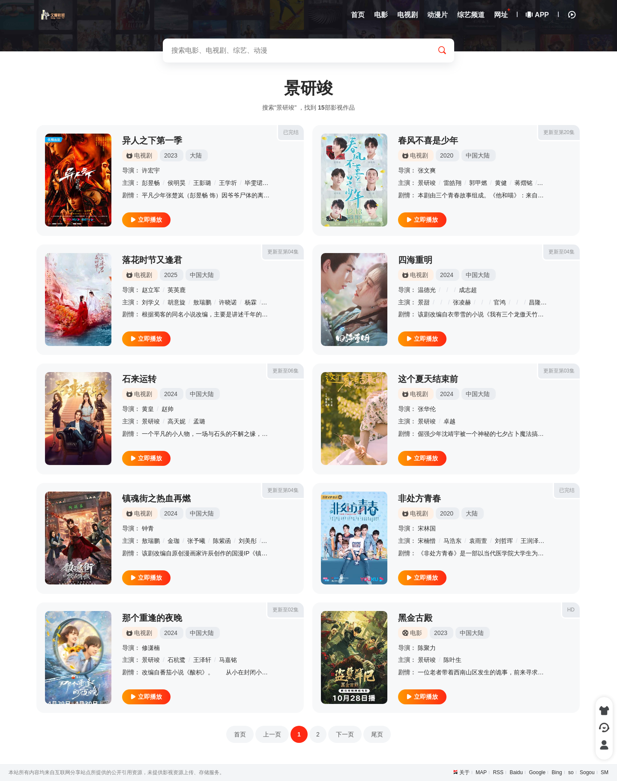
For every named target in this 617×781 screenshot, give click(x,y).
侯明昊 (177, 182)
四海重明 (415, 260)
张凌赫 (462, 302)
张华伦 (427, 408)
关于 (464, 772)
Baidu (516, 772)
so (571, 772)
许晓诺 (228, 302)
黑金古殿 (415, 618)
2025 (170, 274)
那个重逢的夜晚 (152, 618)
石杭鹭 (177, 659)
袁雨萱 (478, 540)
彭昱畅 (151, 182)
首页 (240, 734)
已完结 (291, 132)
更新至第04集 (283, 252)
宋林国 (427, 528)
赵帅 (168, 408)
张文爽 (427, 170)
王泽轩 (202, 659)
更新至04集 (561, 252)
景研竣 (427, 182)
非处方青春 (419, 498)
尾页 (377, 734)
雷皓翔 (452, 182)
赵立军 (151, 289)
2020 (446, 155)
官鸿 (500, 302)
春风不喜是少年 (428, 140)
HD (571, 610)
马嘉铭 (228, 659)
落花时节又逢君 (152, 260)
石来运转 (139, 379)
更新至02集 (286, 610)
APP (538, 14)
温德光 (427, 289)
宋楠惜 (427, 540)
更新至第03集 (559, 371)
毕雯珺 (254, 182)
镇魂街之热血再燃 (156, 498)
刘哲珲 (504, 540)
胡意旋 (177, 302)
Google (537, 772)
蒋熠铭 (524, 182)
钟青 (148, 528)
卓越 (449, 421)
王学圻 (228, 182)
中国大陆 (478, 155)
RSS (498, 772)
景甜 (424, 302)
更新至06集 (286, 371)
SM (604, 772)
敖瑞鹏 (202, 302)
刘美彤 (248, 540)
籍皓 (546, 182)
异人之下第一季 (152, 140)
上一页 (272, 734)
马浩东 (452, 540)
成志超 (468, 289)
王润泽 (530, 540)
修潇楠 (151, 647)
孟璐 (199, 421)
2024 (446, 274)
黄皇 (148, 408)
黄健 (501, 182)
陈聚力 (427, 647)
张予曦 (196, 540)
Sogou (587, 772)
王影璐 (202, 182)
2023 (170, 155)
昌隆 (535, 302)
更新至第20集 (559, 132)
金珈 (174, 540)
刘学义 (151, 302)
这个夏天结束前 (428, 379)
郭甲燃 (478, 182)
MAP (481, 772)
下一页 (345, 734)
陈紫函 (222, 540)
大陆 (196, 155)
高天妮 (177, 421)
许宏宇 (151, 170)
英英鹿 (177, 289)
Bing (557, 772)
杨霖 (251, 302)
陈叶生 (452, 659)
